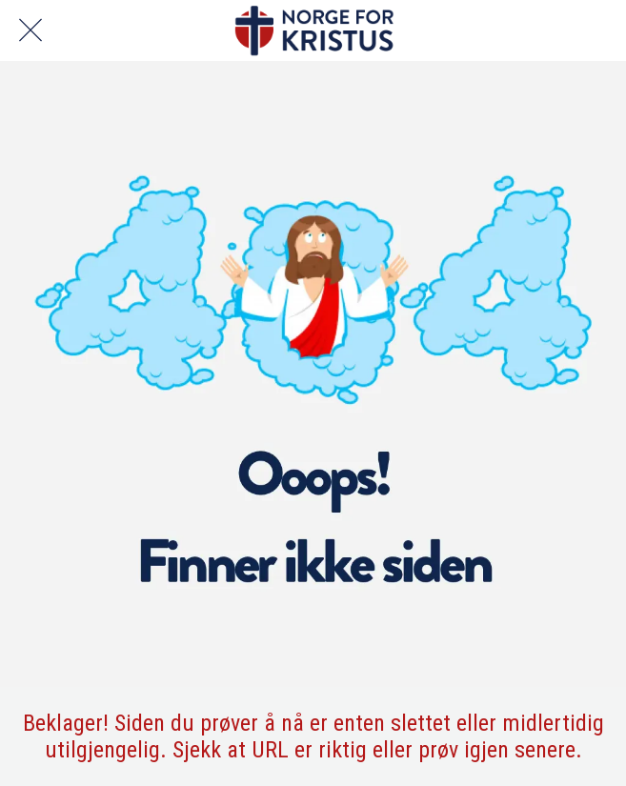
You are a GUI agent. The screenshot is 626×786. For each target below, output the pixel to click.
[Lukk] (30, 30)
